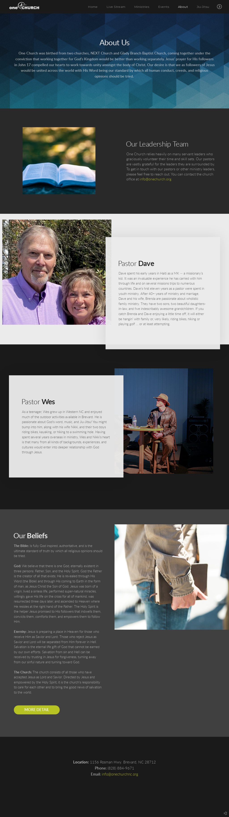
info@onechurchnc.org (120, 774)
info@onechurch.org (155, 179)
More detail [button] (36, 710)
